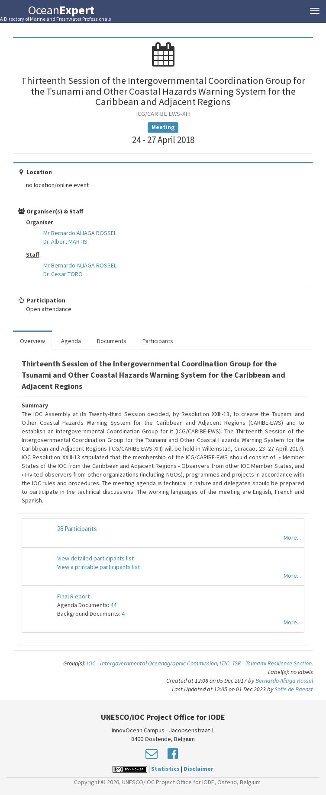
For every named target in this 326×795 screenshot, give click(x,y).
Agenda (71, 341)
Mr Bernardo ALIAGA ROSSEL (79, 233)
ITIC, (225, 663)
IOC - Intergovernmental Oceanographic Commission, (153, 663)
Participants (157, 341)
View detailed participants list (95, 558)
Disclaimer (198, 769)
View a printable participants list (98, 567)
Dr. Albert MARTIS (65, 241)
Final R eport (73, 596)
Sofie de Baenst (293, 689)
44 (113, 605)
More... (292, 537)
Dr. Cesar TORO (63, 274)
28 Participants (77, 529)
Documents (111, 341)
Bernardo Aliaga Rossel (284, 680)
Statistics (165, 769)
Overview (32, 341)
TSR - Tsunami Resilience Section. (272, 663)
